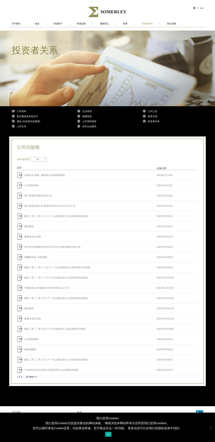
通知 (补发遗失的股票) (28, 121)
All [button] (41, 159)
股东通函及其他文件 (27, 116)
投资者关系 (147, 23)
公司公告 (152, 111)
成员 (37, 23)
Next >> (33, 376)
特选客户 (58, 23)
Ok (108, 434)
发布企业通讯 (89, 126)
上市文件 (21, 126)
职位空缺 (171, 23)
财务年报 (152, 116)
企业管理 (87, 111)
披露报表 (87, 116)
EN (201, 8)
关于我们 (16, 23)
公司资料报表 (89, 121)
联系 (125, 23)
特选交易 (81, 23)
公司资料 (21, 111)
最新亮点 (104, 23)
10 (27, 376)
